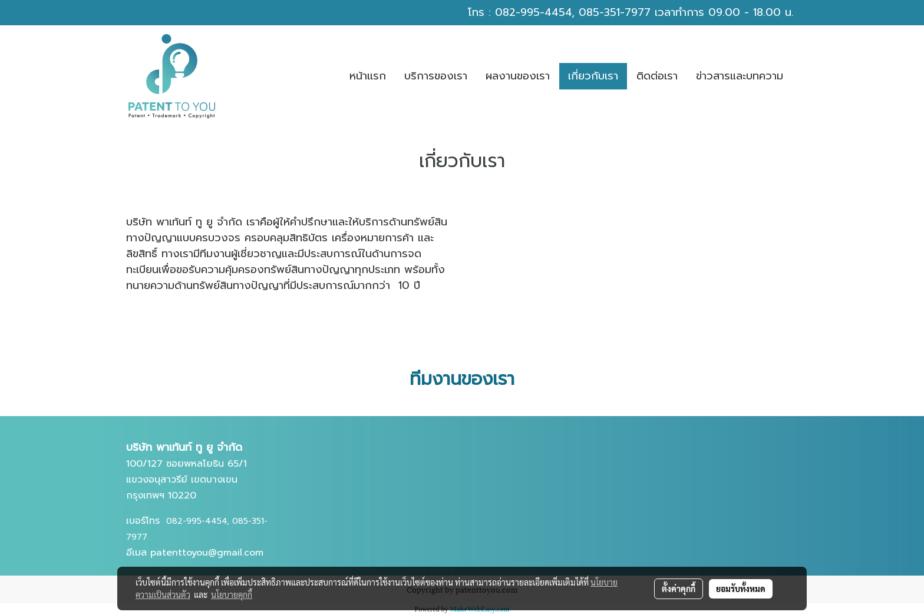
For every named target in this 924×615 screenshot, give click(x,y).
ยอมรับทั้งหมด (740, 588)
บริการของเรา (435, 76)
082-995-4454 (533, 12)
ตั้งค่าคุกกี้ (678, 588)
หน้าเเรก (367, 76)
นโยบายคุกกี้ (231, 594)
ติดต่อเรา (657, 76)
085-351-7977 (615, 12)
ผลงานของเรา (518, 76)
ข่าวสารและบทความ (739, 76)
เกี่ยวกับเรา (593, 76)
